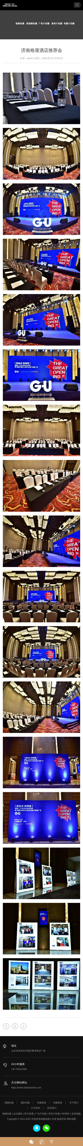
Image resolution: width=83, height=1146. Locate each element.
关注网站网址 (19, 1082)
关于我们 (73, 1102)
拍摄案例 (41, 1102)
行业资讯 (35, 1108)
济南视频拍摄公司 (9, 4)
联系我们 (51, 1108)
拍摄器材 (57, 1102)
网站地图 (71, 1119)
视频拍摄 (9, 1102)
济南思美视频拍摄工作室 (43, 1119)
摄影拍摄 (25, 1102)
